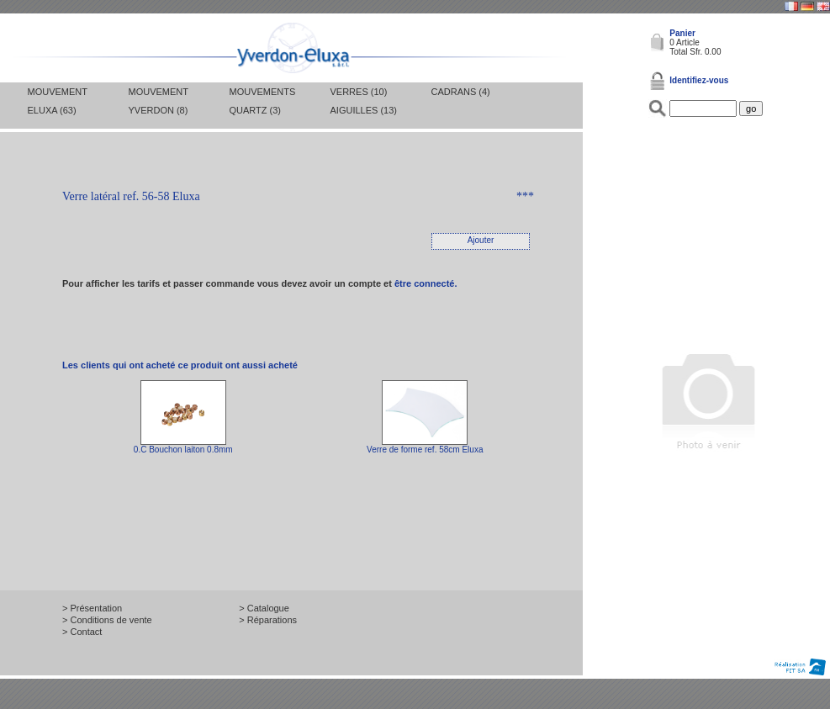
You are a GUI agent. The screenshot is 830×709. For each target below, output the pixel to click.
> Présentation (92, 608)
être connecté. (425, 283)
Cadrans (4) (460, 92)
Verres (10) (359, 92)
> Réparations (268, 620)
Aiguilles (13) (363, 110)
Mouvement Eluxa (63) (57, 101)
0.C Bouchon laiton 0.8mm (183, 449)
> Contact (82, 632)
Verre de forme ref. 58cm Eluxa (425, 449)
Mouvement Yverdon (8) (158, 101)
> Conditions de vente (107, 620)
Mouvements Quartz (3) (263, 101)
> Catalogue (264, 608)
